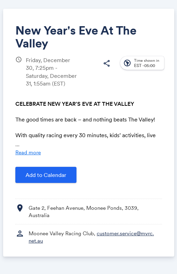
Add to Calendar (45, 174)
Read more (28, 152)
